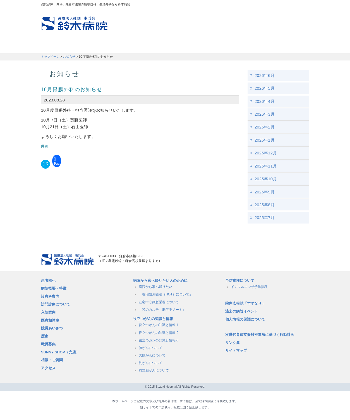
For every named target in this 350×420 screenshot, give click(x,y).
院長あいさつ (52, 328)
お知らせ (69, 56)
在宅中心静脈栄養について (159, 302)
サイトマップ (236, 350)
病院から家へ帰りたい (155, 287)
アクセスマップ (233, 5)
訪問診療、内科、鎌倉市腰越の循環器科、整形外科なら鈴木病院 (74, 23)
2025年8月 (265, 204)
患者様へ (48, 280)
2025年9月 (265, 192)
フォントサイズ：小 (286, 5)
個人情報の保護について (245, 319)
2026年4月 (265, 101)
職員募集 (260, 46)
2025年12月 (266, 152)
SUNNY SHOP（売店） (60, 352)
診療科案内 (50, 296)
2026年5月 (265, 88)
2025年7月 (265, 217)
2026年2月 (265, 127)
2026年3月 (265, 114)
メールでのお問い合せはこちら (277, 259)
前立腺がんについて (154, 370)
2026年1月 (265, 140)
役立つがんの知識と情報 (153, 319)
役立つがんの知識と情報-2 (159, 333)
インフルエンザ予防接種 (249, 287)
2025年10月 (266, 178)
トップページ (50, 56)
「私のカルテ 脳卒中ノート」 (162, 310)
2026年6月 (265, 75)
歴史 (44, 336)
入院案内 (48, 312)
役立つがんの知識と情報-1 (159, 325)
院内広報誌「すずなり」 (245, 303)
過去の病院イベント (241, 311)
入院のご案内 (178, 46)
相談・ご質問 (52, 360)
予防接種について (239, 280)
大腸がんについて (152, 355)
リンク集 (232, 343)
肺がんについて (150, 348)
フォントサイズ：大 (302, 5)
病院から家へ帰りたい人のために (160, 280)
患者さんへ (58, 46)
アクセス (48, 368)
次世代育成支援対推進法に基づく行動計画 (259, 334)
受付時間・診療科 (133, 46)
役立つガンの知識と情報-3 (159, 340)
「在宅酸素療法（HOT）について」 (166, 294)
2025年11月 (266, 166)
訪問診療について (55, 304)
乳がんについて (150, 363)
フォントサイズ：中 (294, 5)
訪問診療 (92, 46)
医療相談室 (50, 320)
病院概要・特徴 (221, 46)
